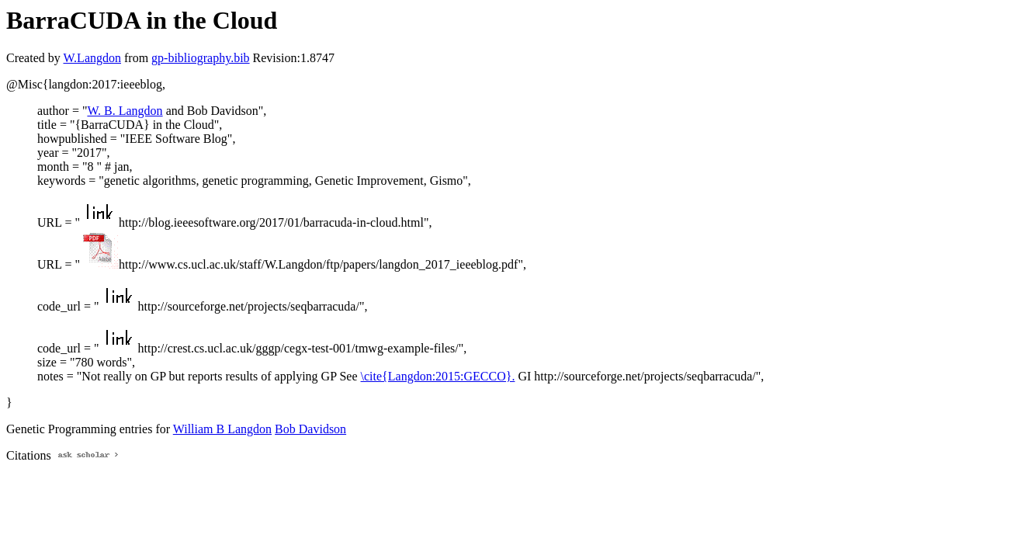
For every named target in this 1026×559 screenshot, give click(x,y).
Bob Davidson (310, 429)
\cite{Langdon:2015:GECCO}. (438, 376)
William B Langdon (222, 429)
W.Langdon (92, 57)
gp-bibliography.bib (200, 57)
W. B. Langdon (124, 110)
